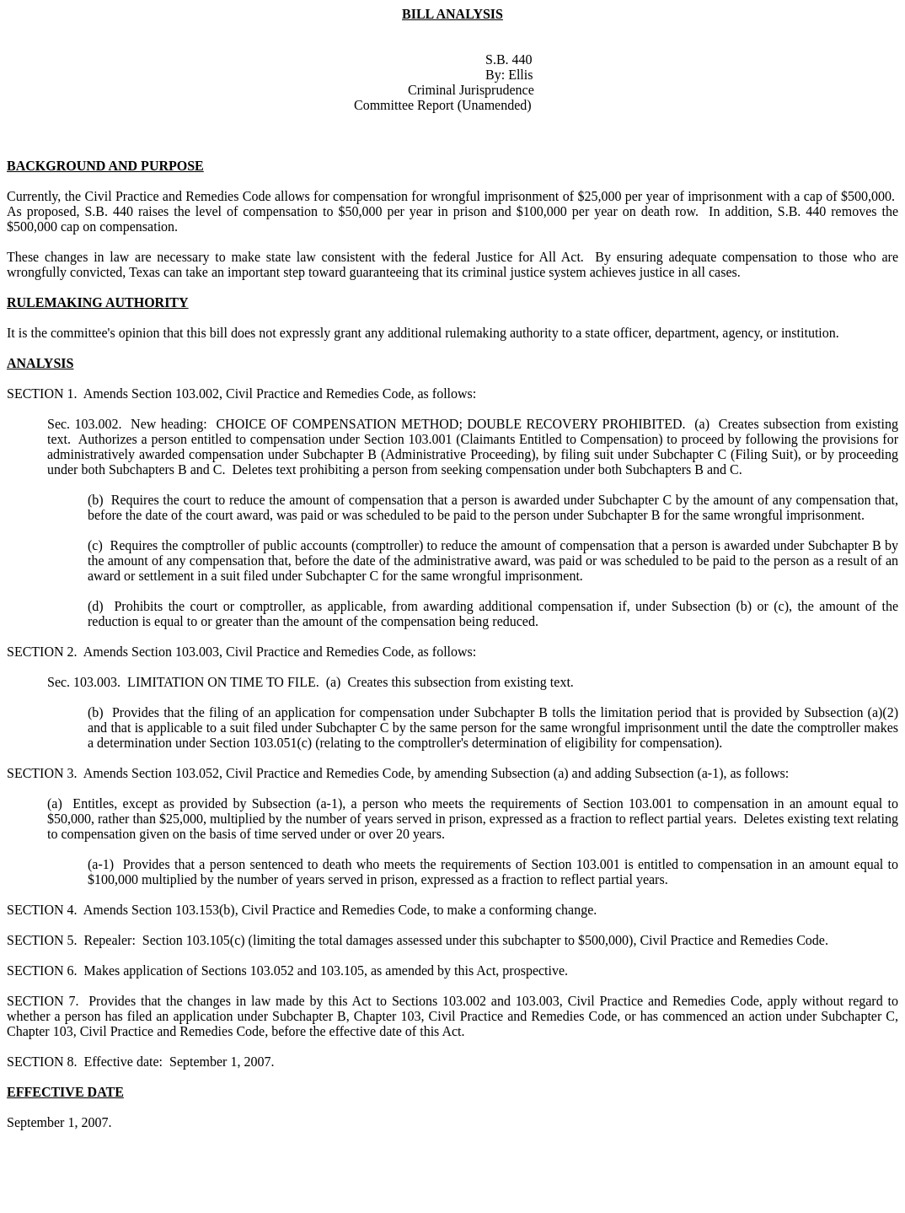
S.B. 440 (509, 59)
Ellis (520, 74)
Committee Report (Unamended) (443, 105)
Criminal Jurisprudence (471, 90)
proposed (52, 211)
